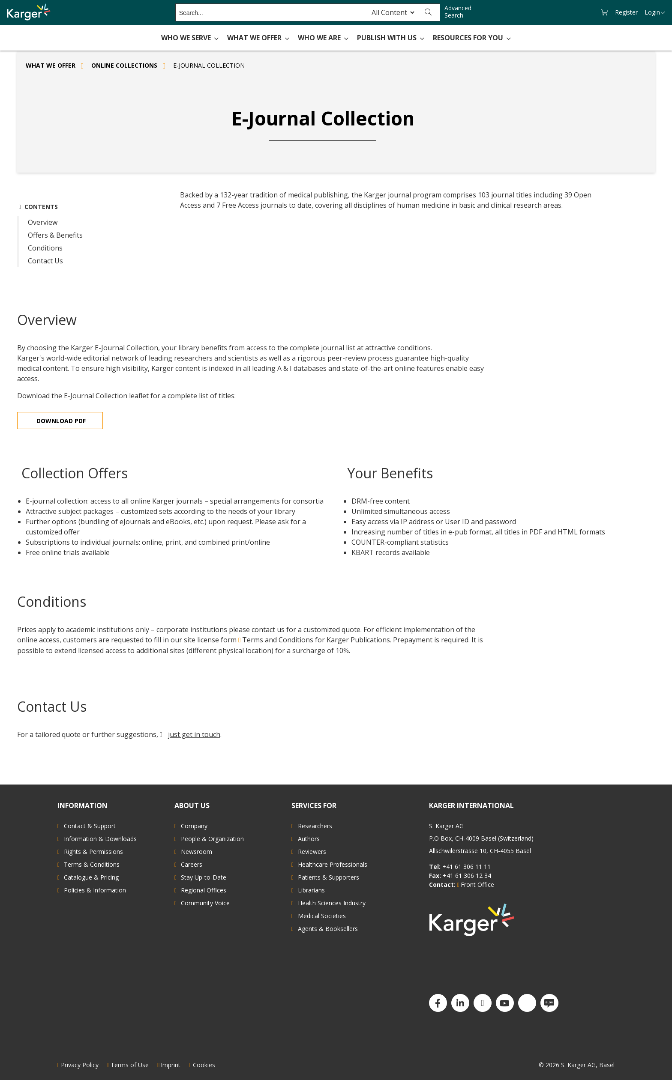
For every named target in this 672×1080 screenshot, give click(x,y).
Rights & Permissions (93, 851)
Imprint (170, 1065)
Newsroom (196, 851)
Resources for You (472, 37)
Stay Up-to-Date (203, 877)
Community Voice (205, 903)
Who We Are (323, 37)
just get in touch (194, 734)
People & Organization (212, 839)
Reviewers (312, 851)
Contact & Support (90, 826)
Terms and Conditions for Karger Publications (316, 639)
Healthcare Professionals (332, 864)
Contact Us (45, 261)
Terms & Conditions (92, 864)
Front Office (477, 884)
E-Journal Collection (209, 65)
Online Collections (124, 65)
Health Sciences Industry (332, 903)
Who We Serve (190, 37)
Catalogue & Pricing (91, 877)
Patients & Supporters (328, 877)
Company (194, 826)
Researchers (315, 826)
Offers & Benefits (55, 235)
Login (655, 12)
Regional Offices (203, 890)
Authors (309, 839)
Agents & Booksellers (328, 929)
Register (626, 12)
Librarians (311, 890)
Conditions (45, 248)
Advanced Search (457, 12)
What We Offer (258, 37)
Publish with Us (390, 37)
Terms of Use (130, 1065)
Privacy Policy (80, 1065)
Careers (191, 864)
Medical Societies (322, 916)
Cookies (204, 1065)
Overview (42, 222)
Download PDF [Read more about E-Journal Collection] (61, 421)
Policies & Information (95, 890)
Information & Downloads (100, 839)
